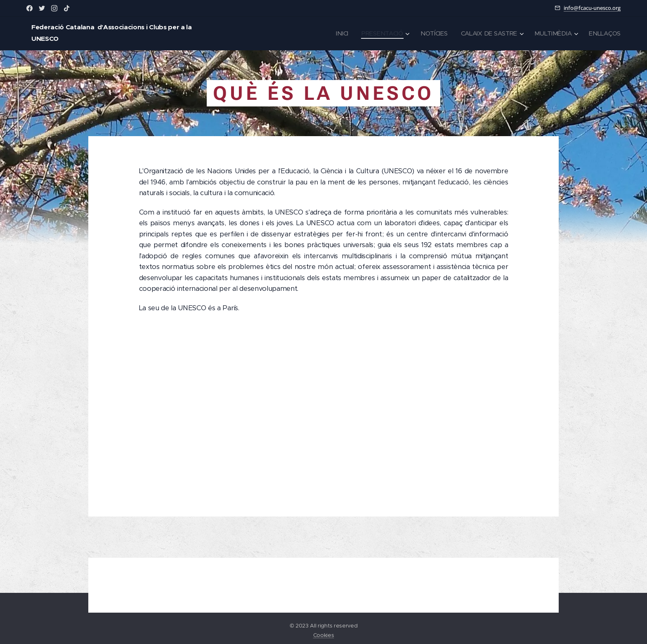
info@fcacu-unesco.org (592, 8)
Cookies (323, 635)
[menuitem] (338, 33)
